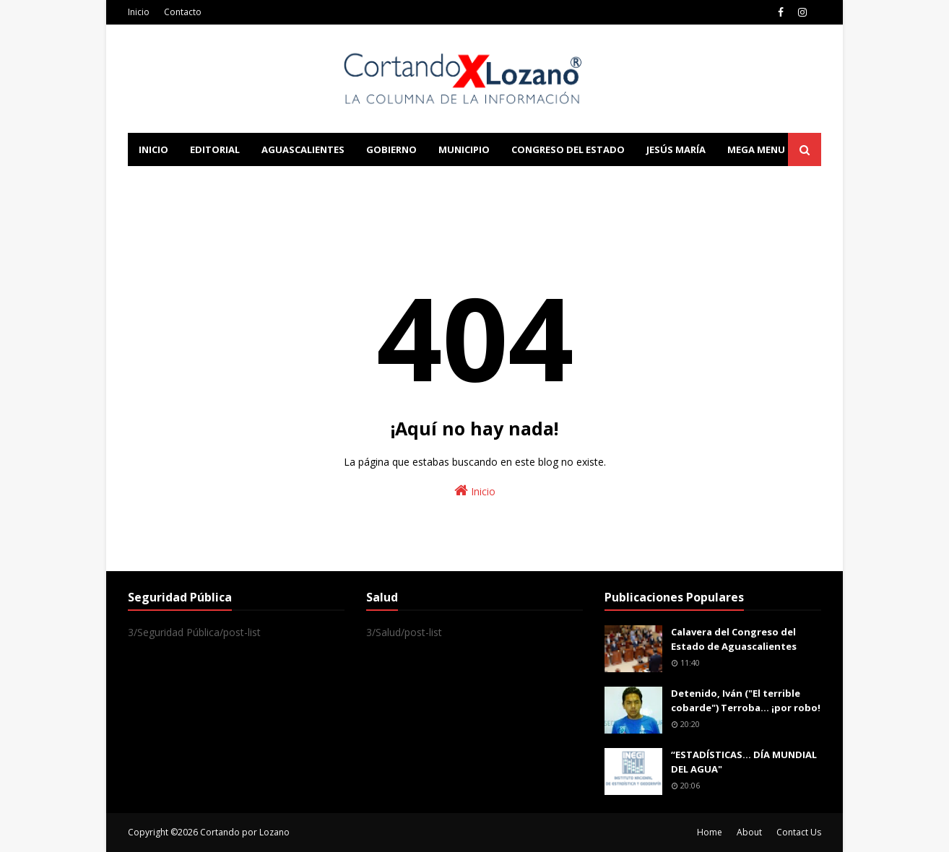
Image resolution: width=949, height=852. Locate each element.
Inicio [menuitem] (153, 149)
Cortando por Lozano (245, 832)
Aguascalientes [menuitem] (302, 149)
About (749, 832)
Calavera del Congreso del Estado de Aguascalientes (734, 639)
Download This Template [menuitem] (428, 182)
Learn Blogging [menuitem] (180, 182)
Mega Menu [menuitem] (756, 149)
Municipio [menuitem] (464, 149)
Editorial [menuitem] (215, 149)
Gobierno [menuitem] (391, 149)
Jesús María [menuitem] (676, 149)
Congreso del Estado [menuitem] (568, 149)
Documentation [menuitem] (286, 182)
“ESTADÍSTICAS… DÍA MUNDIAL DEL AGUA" (744, 761)
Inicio (139, 12)
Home (709, 832)
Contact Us (798, 832)
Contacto (183, 12)
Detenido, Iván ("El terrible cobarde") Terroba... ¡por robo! (745, 700)
